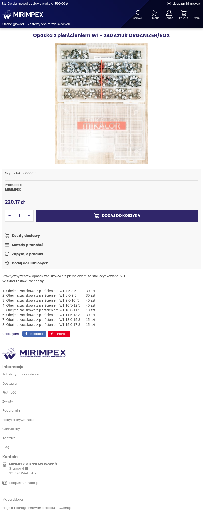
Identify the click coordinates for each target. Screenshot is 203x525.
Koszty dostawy (26, 235)
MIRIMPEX (13, 189)
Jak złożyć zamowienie (20, 374)
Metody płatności (27, 244)
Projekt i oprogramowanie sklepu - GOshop (36, 508)
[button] (9, 216)
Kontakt (8, 438)
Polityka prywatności (18, 419)
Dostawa (9, 383)
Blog (5, 447)
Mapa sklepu (12, 499)
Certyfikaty (11, 429)
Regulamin (11, 410)
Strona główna (13, 24)
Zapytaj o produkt (27, 254)
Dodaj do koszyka (121, 215)
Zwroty (7, 401)
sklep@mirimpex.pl (187, 3)
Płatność (9, 392)
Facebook (36, 334)
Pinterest (61, 334)
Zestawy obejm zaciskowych (49, 24)
